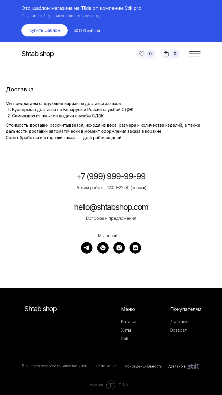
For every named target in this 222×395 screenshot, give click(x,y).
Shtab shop (37, 53)
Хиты (126, 330)
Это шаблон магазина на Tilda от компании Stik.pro (81, 8)
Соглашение (106, 366)
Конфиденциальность (143, 366)
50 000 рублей (87, 30)
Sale (125, 338)
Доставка (180, 321)
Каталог (129, 321)
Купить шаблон (44, 30)
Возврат (178, 330)
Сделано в (176, 366)
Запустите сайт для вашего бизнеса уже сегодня (63, 16)
